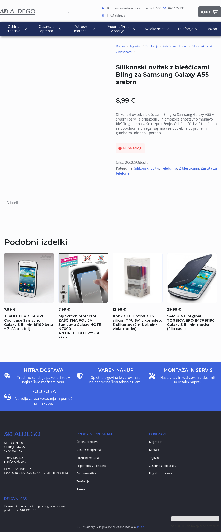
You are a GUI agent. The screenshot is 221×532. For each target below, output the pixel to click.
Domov (120, 46)
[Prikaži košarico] (209, 11)
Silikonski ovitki (202, 46)
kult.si (141, 527)
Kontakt (154, 450)
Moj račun (155, 442)
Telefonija (151, 46)
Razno (81, 489)
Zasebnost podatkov (162, 466)
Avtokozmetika (86, 473)
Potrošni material (88, 458)
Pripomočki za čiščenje (92, 466)
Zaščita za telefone (175, 46)
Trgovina (135, 46)
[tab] (13, 202)
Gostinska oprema (89, 450)
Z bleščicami (124, 52)
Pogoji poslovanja (160, 473)
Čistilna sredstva (87, 442)
